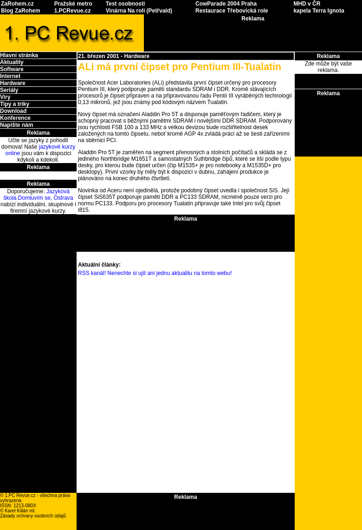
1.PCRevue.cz (72, 10)
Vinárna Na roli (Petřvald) (139, 10)
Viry (5, 97)
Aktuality (12, 62)
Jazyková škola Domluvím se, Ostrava (38, 194)
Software (12, 69)
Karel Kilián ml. (20, 510)
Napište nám (16, 125)
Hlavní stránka (19, 55)
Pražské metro (73, 3)
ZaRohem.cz (17, 3)
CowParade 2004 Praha (226, 3)
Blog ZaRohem (20, 10)
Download (13, 111)
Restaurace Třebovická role (231, 10)
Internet (10, 76)
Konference (15, 118)
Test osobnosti (125, 3)
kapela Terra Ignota (318, 10)
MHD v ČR (306, 3)
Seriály (9, 90)
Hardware (13, 83)
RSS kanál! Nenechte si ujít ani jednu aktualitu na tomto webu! (155, 273)
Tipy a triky (14, 104)
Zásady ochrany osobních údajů (33, 515)
